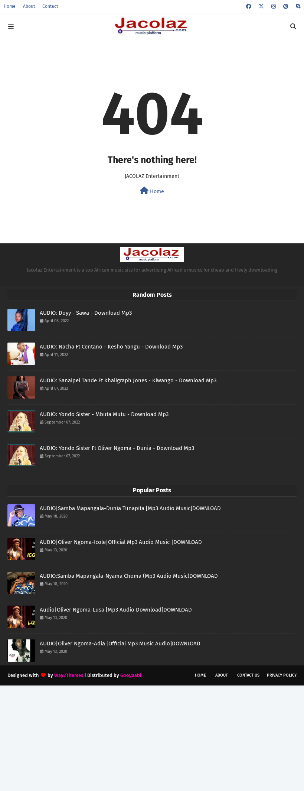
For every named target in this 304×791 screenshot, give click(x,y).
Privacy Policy (282, 675)
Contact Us (248, 675)
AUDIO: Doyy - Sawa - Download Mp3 (86, 312)
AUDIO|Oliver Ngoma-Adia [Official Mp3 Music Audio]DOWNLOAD (120, 643)
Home (10, 6)
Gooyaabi (130, 675)
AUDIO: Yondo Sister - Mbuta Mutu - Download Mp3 (104, 414)
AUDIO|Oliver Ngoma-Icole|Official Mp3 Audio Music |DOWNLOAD (121, 542)
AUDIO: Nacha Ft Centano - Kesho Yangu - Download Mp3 (111, 346)
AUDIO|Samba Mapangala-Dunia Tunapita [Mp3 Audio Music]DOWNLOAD (130, 508)
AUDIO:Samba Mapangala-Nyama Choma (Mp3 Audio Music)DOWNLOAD (129, 576)
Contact (50, 6)
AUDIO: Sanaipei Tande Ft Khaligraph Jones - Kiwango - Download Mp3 (128, 380)
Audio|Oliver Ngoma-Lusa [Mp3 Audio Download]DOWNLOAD (116, 609)
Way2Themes (68, 675)
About (29, 6)
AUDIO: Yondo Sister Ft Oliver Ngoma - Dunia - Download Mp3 (117, 448)
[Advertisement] (152, 737)
